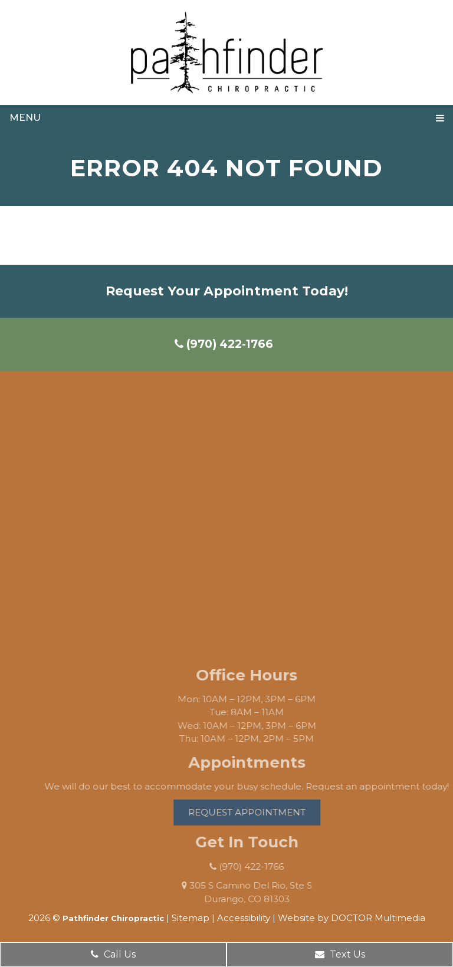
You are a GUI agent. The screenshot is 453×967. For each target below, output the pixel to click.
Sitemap (190, 917)
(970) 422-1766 (224, 344)
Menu (25, 117)
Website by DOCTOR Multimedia (351, 917)
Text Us (340, 954)
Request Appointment (257, 812)
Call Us (113, 954)
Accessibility (243, 917)
